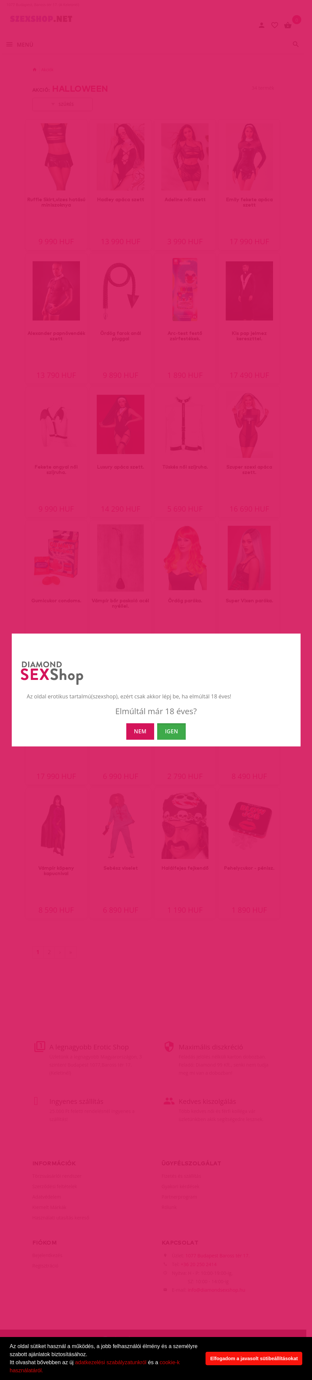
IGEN (171, 731)
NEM (140, 731)
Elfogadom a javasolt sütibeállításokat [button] (254, 1358)
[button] (46, 1371)
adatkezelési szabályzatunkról (111, 1362)
